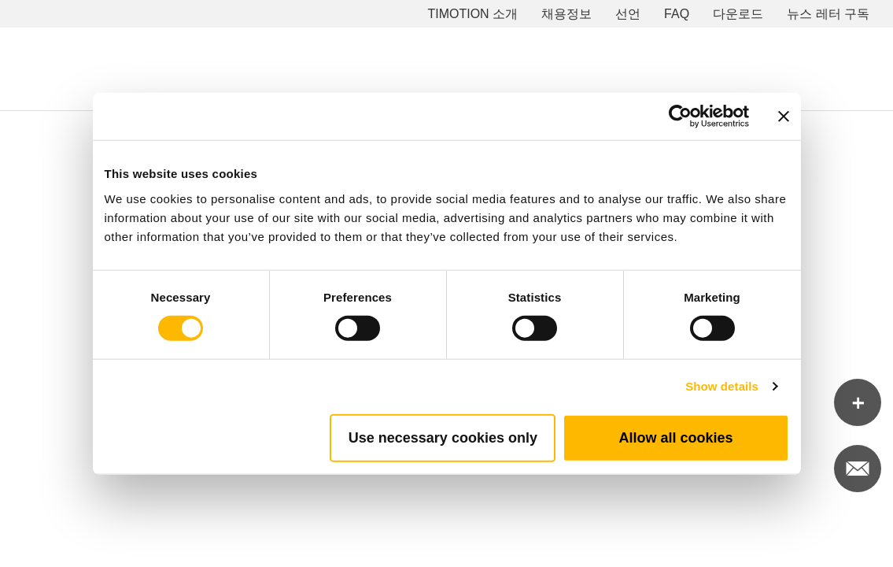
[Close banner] (783, 116)
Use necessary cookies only (443, 437)
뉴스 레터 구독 (828, 13)
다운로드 (738, 13)
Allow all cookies (675, 437)
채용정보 (566, 13)
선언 (627, 13)
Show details (721, 386)
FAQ (676, 13)
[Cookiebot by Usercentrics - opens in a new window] (680, 116)
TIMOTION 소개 (472, 13)
